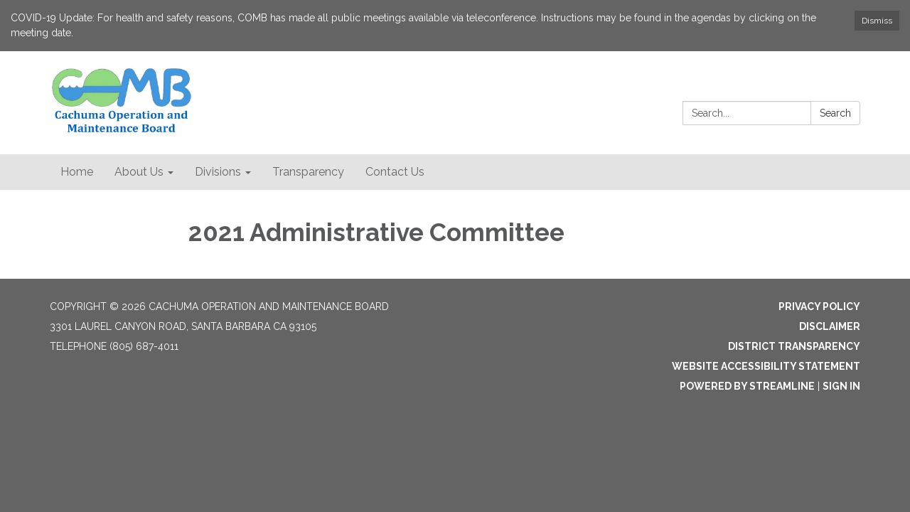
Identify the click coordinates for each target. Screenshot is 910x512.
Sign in (841, 386)
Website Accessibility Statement (766, 366)
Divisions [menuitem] (218, 171)
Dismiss (877, 21)
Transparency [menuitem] (308, 171)
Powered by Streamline (747, 386)
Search (835, 113)
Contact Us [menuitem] (394, 171)
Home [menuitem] (76, 171)
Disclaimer (829, 326)
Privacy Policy (819, 306)
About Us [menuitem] (139, 171)
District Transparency (794, 346)
